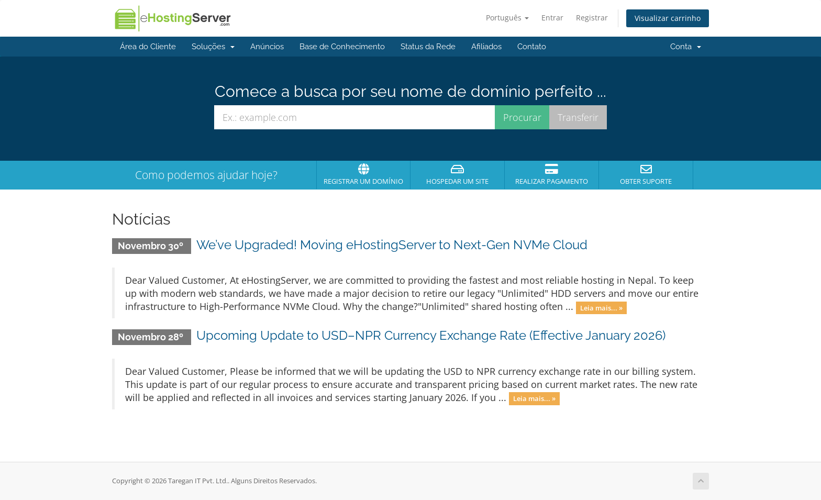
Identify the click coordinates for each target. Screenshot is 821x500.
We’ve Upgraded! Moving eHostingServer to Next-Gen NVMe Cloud (391, 244)
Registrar (592, 18)
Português (507, 18)
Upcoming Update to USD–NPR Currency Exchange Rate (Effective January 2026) (430, 335)
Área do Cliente (148, 46)
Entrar (552, 18)
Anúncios (267, 46)
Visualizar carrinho (668, 18)
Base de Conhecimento (342, 46)
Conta (685, 46)
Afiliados (486, 46)
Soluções (213, 46)
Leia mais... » (601, 307)
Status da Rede (428, 46)
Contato (531, 46)
